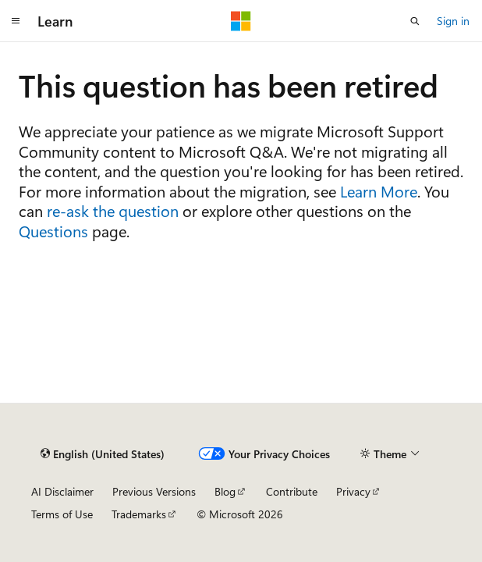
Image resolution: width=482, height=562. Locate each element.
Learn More (378, 190)
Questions (53, 230)
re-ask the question (113, 210)
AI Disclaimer (62, 491)
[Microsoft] (241, 21)
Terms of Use (62, 514)
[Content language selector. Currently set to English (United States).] (102, 453)
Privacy (353, 491)
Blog (225, 491)
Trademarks (139, 514)
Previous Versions (154, 491)
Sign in (453, 20)
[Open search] (415, 21)
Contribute (291, 491)
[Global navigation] (15, 21)
